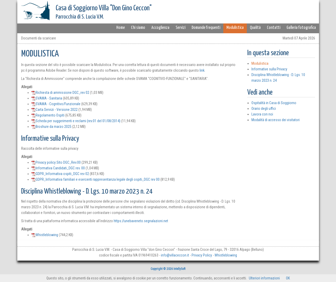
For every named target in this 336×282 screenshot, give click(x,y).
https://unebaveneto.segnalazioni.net (141, 221)
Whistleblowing (44, 235)
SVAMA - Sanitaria (46, 98)
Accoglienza (160, 28)
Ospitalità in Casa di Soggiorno (273, 103)
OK (288, 278)
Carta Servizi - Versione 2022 (54, 109)
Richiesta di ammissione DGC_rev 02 (60, 92)
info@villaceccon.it (175, 255)
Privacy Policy (202, 255)
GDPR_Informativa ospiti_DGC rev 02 (60, 174)
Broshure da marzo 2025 (51, 127)
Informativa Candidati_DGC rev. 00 (58, 168)
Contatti (273, 28)
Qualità (255, 28)
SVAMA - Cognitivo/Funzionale (55, 104)
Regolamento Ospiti (47, 115)
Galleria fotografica (301, 28)
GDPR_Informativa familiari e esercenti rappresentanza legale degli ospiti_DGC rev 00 (95, 179)
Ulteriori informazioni (264, 278)
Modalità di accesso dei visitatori (275, 120)
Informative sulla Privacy (269, 69)
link (202, 70)
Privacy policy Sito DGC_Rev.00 (56, 162)
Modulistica (235, 28)
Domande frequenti (206, 28)
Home (120, 28)
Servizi (180, 28)
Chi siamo (138, 28)
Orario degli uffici (263, 108)
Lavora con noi (262, 114)
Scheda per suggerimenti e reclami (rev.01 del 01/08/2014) (75, 121)
